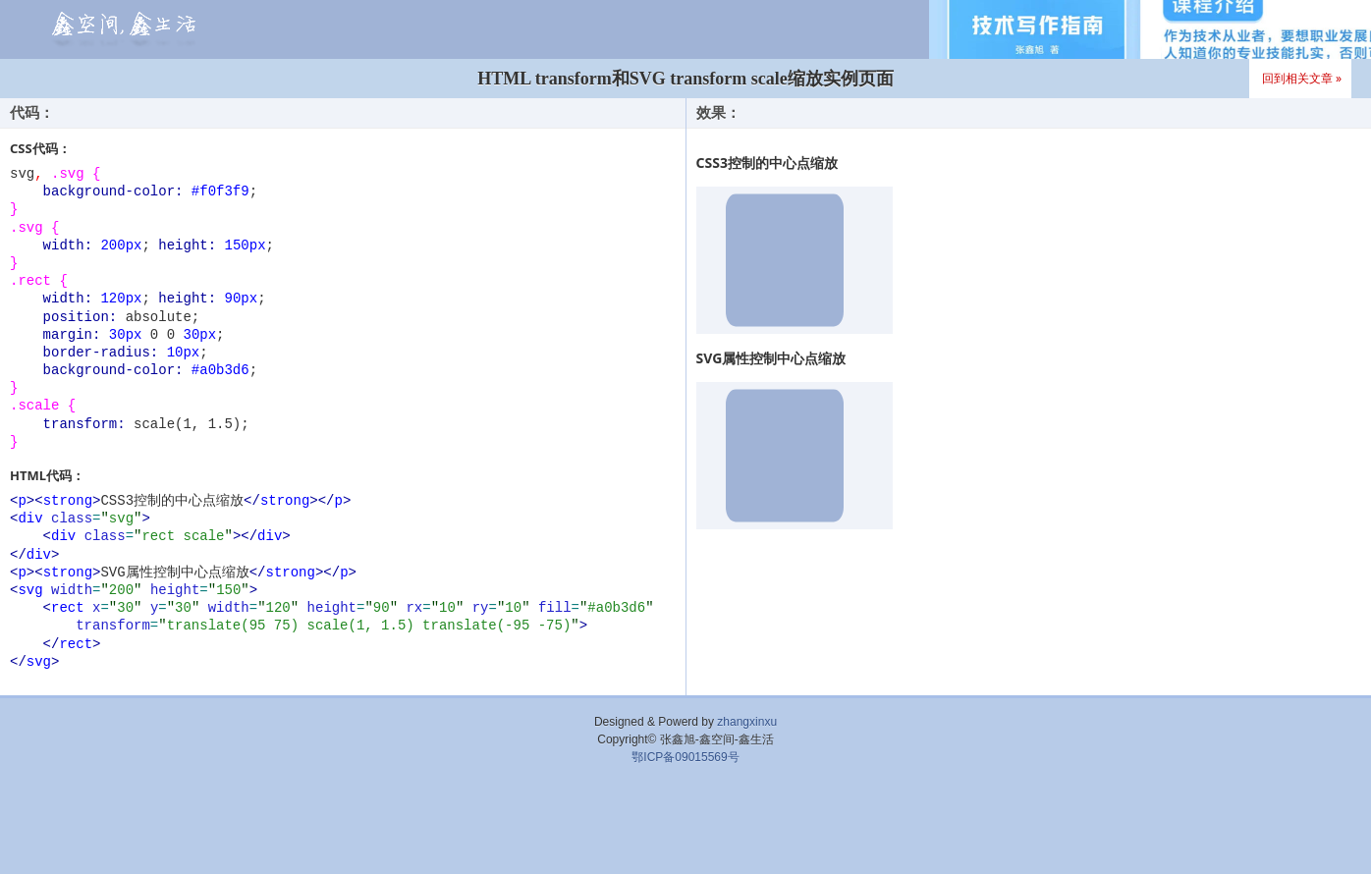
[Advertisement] (685, 825)
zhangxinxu (747, 722)
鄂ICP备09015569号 (685, 757)
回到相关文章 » (1302, 78)
